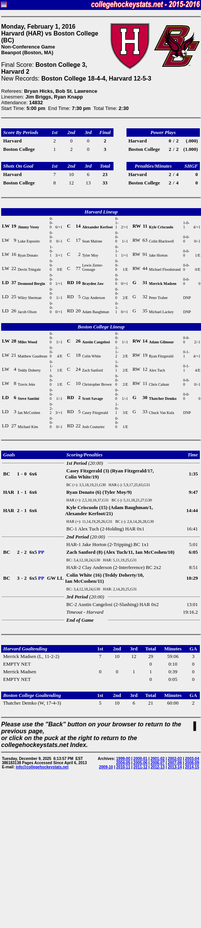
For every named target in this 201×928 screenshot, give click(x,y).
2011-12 (140, 767)
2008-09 (192, 763)
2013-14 (175, 767)
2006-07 (158, 763)
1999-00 (123, 759)
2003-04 (192, 759)
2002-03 (175, 759)
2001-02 (158, 759)
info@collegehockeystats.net (42, 767)
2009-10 (106, 767)
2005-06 (140, 763)
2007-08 (175, 763)
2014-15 (192, 767)
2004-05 (123, 763)
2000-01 (140, 759)
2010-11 (123, 767)
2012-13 (158, 767)
